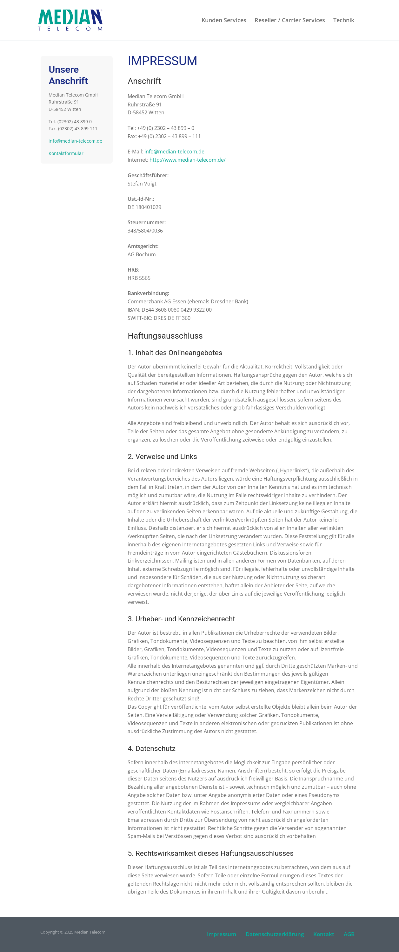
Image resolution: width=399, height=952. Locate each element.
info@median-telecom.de (174, 151)
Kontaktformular (66, 153)
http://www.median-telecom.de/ (188, 159)
